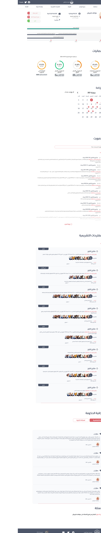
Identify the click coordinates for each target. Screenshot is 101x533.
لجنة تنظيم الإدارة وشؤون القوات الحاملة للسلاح (64, 341)
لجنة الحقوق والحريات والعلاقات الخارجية (66, 262)
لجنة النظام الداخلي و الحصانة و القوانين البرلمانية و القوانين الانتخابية (60, 281)
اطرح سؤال (17, 13)
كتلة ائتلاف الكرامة (56, 16)
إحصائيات (77, 6)
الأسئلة (8, 6)
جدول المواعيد (64, 6)
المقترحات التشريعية (37, 6)
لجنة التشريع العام (70, 320)
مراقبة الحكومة (21, 6)
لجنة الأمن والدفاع (70, 300)
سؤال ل (78, 434)
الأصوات (51, 6)
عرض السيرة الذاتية (17, 17)
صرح (17, 20)
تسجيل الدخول (88, 2)
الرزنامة (81, 87)
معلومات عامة (90, 6)
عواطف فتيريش (77, 446)
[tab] (74, 100)
